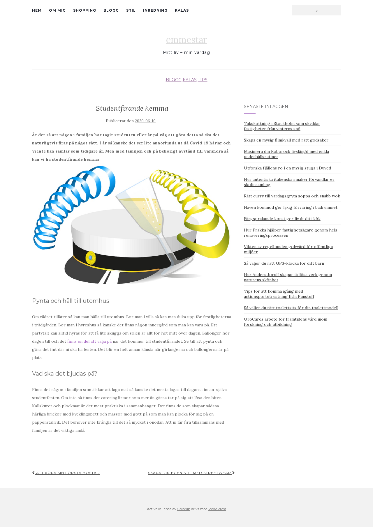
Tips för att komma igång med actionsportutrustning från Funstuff (279, 294)
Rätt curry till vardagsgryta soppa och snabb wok (292, 196)
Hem (37, 10)
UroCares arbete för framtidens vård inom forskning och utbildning (285, 321)
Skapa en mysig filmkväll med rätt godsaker (286, 140)
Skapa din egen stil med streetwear (191, 473)
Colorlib (183, 509)
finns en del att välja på (89, 341)
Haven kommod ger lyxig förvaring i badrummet (290, 207)
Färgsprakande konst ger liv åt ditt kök (282, 218)
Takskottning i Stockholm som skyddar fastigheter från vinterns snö (282, 126)
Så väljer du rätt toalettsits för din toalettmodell (291, 307)
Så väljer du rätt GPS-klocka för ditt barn (284, 263)
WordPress (217, 509)
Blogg (111, 10)
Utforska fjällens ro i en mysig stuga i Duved (287, 168)
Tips (202, 79)
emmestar (186, 39)
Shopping (84, 10)
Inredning (155, 10)
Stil (131, 10)
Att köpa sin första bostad (66, 473)
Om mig (57, 10)
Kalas (182, 10)
